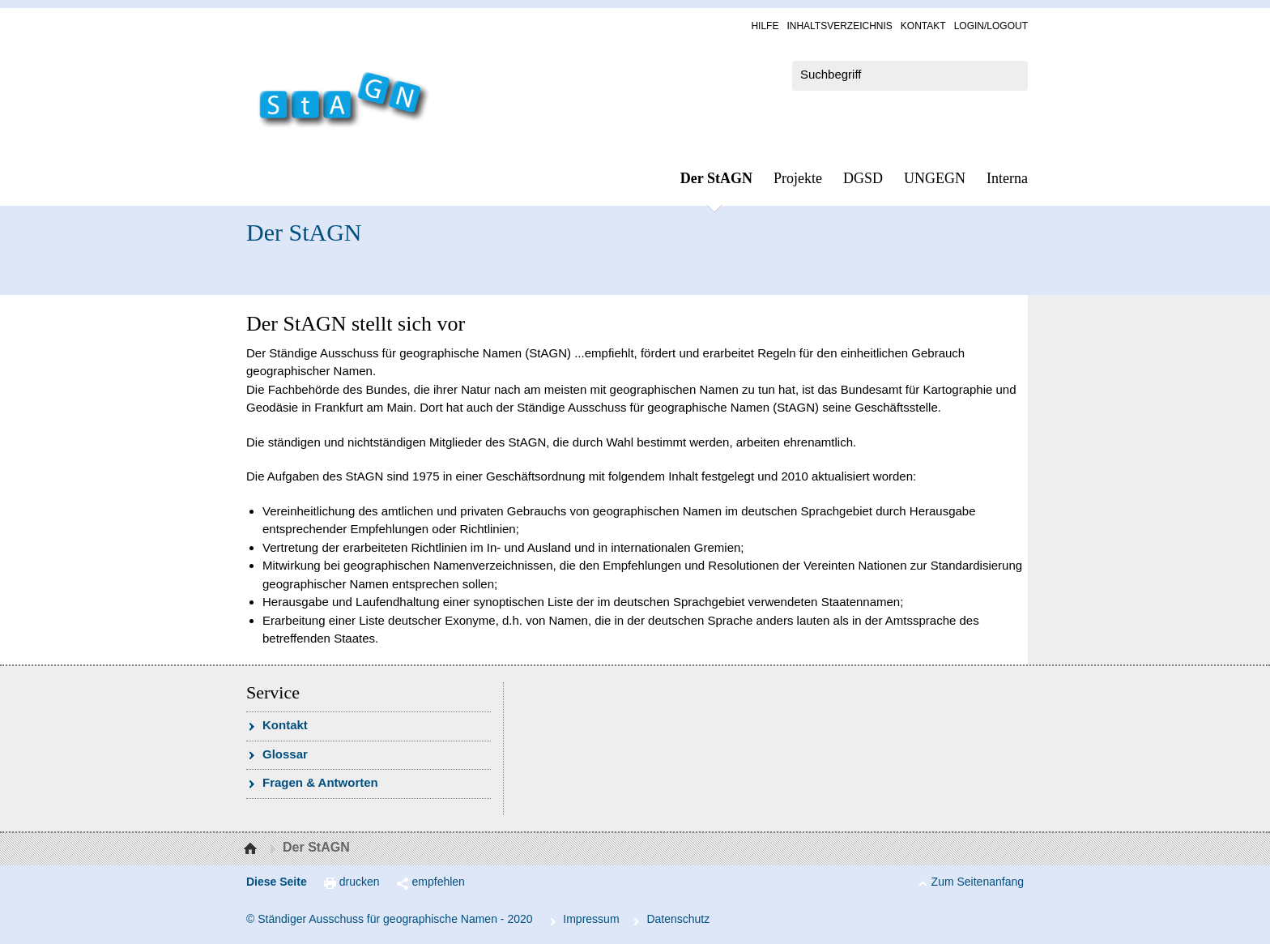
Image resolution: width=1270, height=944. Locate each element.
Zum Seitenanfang (977, 881)
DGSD (863, 178)
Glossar (285, 754)
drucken (359, 881)
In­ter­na (1007, 178)
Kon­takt (923, 26)
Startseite (252, 849)
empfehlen (438, 881)
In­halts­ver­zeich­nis (839, 26)
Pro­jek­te (798, 178)
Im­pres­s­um (591, 918)
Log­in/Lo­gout (991, 26)
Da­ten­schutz (678, 918)
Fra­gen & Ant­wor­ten (320, 782)
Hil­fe (764, 26)
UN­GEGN (934, 178)
